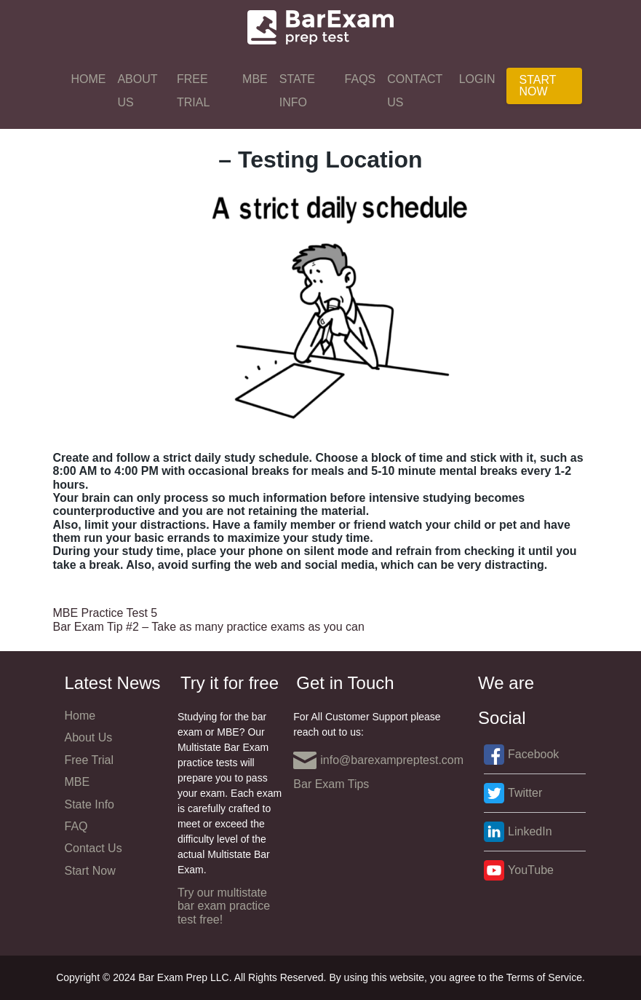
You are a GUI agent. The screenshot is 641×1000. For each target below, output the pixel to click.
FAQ (76, 826)
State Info (297, 91)
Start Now (537, 86)
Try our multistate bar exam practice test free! (224, 906)
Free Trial (193, 91)
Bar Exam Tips (331, 784)
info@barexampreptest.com (378, 760)
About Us (137, 91)
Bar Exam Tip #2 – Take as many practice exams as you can (209, 627)
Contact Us (414, 91)
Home (88, 79)
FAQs (360, 79)
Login (477, 79)
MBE (255, 79)
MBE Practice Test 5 (105, 613)
